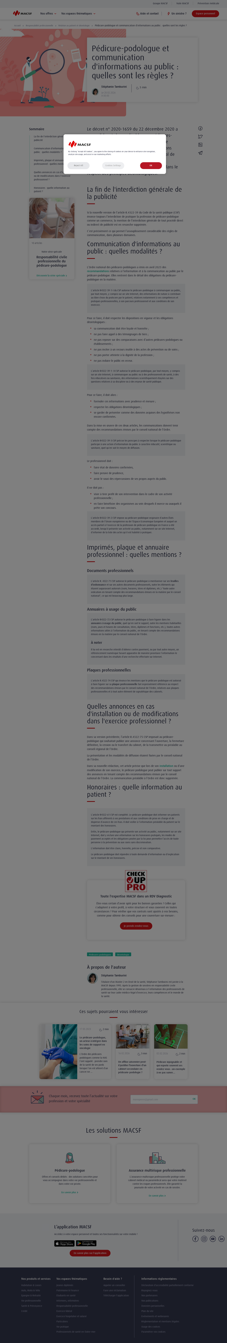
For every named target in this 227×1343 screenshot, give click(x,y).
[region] (115, 154)
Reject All (78, 165)
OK (151, 165)
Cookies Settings (113, 165)
